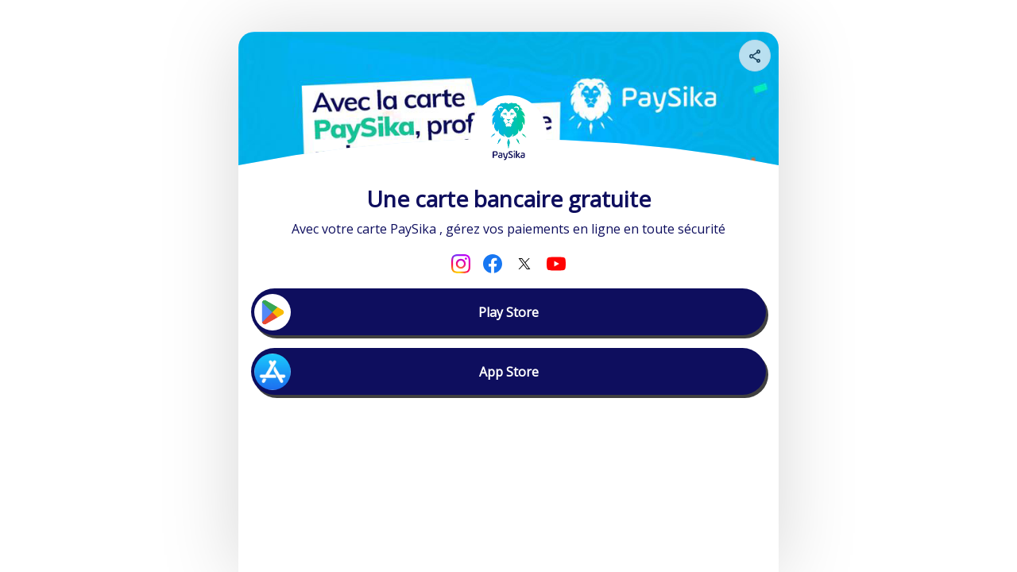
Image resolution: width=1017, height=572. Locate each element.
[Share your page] (755, 56)
